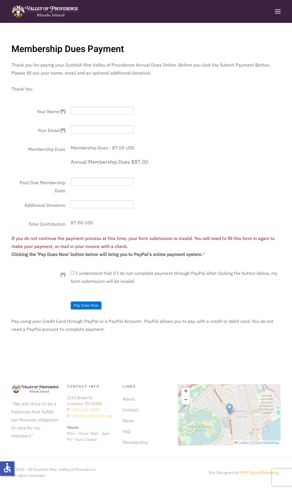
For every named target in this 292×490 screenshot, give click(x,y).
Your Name (51, 111)
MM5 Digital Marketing (259, 472)
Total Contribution (46, 224)
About (129, 399)
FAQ (127, 431)
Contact (131, 410)
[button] (278, 11)
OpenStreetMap (267, 443)
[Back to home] (44, 11)
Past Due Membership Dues (42, 186)
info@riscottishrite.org (91, 415)
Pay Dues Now (86, 305)
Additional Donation (45, 205)
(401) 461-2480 (85, 409)
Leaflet (241, 443)
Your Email (51, 130)
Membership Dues (46, 149)
